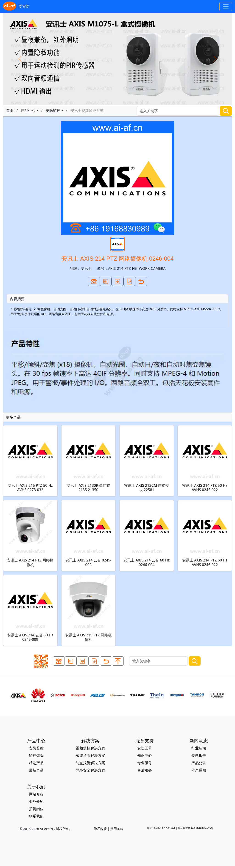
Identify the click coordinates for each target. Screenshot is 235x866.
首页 (10, 110)
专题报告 (198, 755)
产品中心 (28, 110)
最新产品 (36, 770)
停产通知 (198, 770)
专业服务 (144, 762)
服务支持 (144, 741)
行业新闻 (198, 748)
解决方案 (90, 741)
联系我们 (36, 816)
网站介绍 (36, 794)
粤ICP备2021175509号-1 (161, 828)
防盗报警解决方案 (90, 762)
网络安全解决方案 (90, 770)
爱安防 (16, 6)
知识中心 (144, 755)
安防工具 (144, 748)
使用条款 (116, 828)
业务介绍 (36, 801)
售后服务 (144, 770)
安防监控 (53, 110)
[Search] (178, 111)
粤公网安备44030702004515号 (195, 828)
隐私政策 (100, 828)
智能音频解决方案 (90, 755)
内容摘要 (17, 298)
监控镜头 (36, 755)
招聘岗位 (36, 808)
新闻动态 (199, 741)
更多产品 (13, 417)
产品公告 (198, 762)
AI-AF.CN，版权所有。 (56, 828)
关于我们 (36, 786)
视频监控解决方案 (90, 748)
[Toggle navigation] (225, 6)
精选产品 (36, 762)
